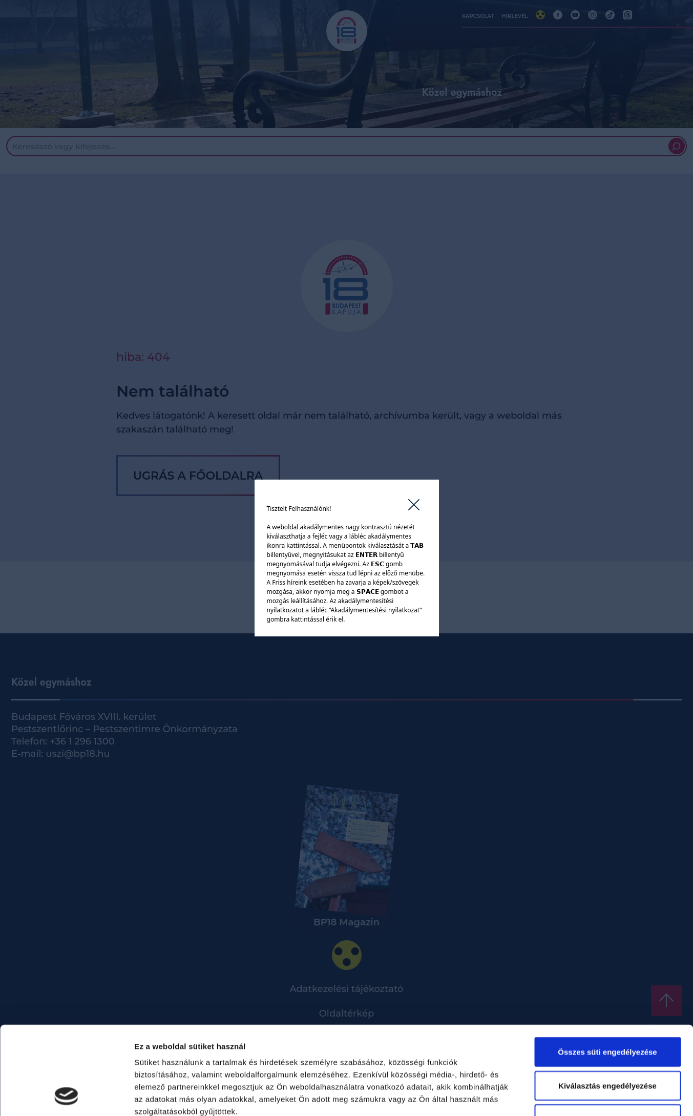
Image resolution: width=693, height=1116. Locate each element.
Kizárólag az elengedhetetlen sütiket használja (607, 1042)
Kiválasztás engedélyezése (607, 1003)
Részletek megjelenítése (582, 1095)
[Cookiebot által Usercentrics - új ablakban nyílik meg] (66, 1096)
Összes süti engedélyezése (607, 969)
